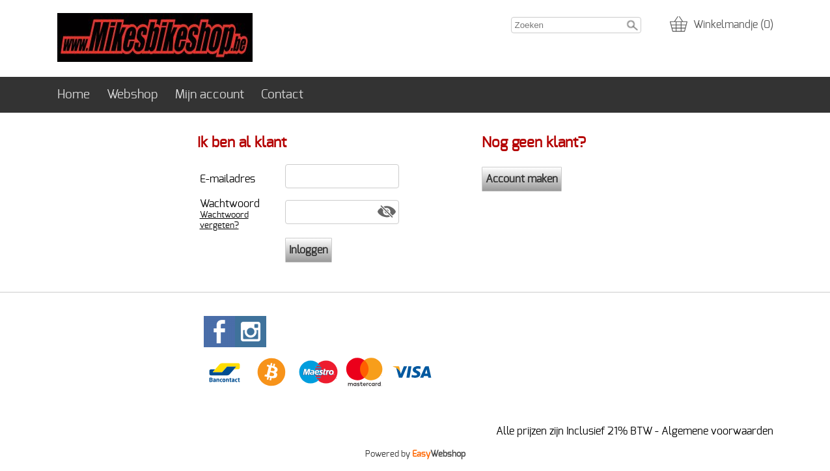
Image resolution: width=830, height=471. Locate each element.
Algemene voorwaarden (717, 431)
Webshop (132, 95)
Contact (282, 95)
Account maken (522, 179)
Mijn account (209, 95)
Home (73, 95)
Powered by (415, 454)
